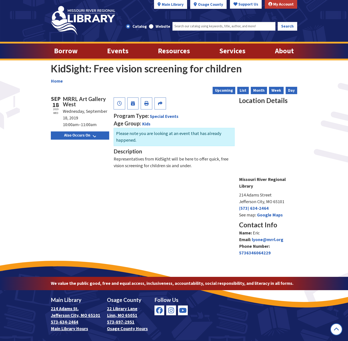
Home (57, 81)
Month (259, 90)
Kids (146, 124)
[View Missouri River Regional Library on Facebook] (159, 310)
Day (291, 90)
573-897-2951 (120, 322)
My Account (281, 4)
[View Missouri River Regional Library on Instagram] (171, 310)
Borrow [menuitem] (66, 51)
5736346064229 (255, 253)
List (243, 90)
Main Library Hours (69, 329)
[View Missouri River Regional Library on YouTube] (183, 310)
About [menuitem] (284, 51)
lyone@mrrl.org (267, 240)
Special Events (164, 116)
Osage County (210, 4)
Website (163, 26)
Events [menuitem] (118, 51)
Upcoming (224, 90)
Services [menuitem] (232, 51)
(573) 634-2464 (254, 208)
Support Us (245, 4)
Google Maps (270, 215)
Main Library (173, 4)
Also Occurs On (80, 135)
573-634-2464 (64, 322)
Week (276, 90)
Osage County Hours (127, 329)
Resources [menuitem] (174, 51)
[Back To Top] (336, 329)
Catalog (139, 26)
